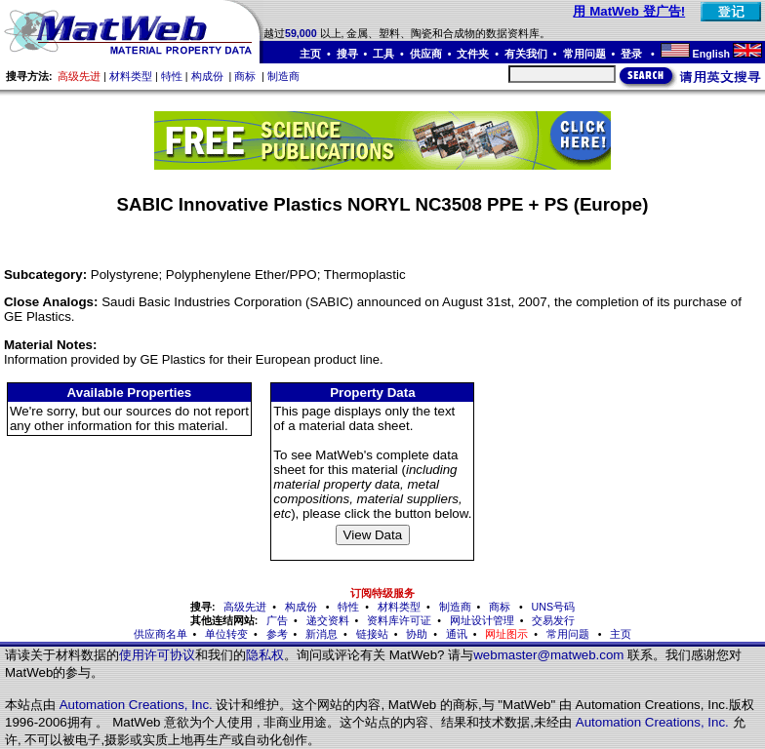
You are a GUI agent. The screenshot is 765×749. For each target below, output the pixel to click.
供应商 (426, 53)
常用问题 (584, 53)
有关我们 (525, 53)
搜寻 (347, 53)
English (711, 53)
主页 (310, 53)
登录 (633, 53)
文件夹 (473, 53)
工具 (383, 53)
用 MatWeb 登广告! (629, 11)
